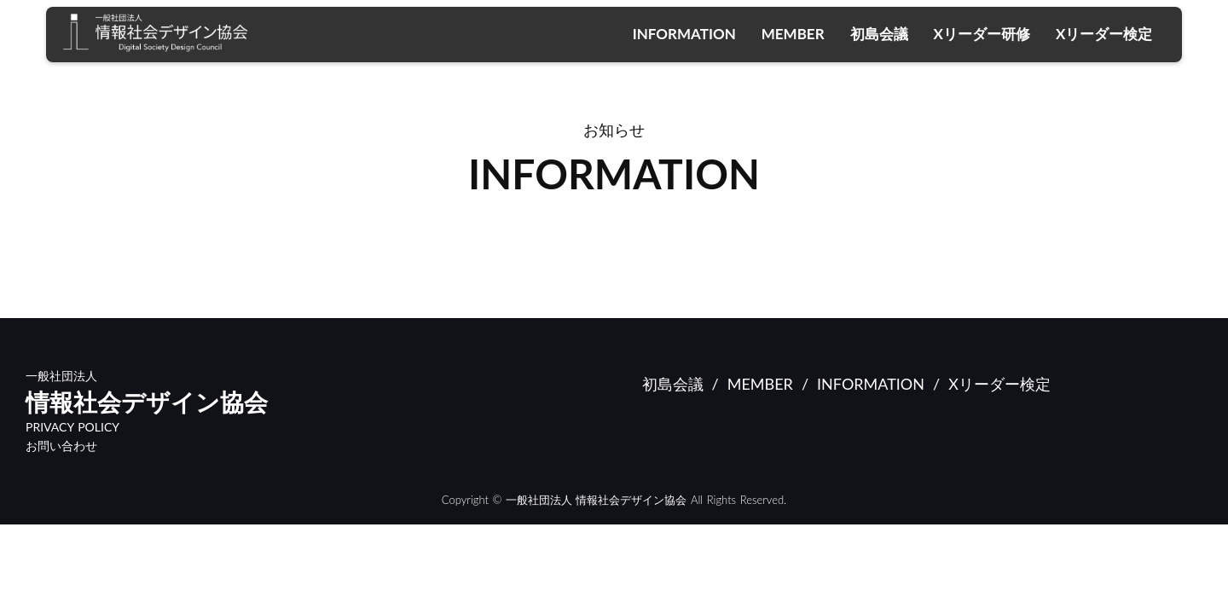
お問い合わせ (61, 446)
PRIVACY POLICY (72, 427)
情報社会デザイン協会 (147, 402)
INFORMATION (684, 34)
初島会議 (879, 34)
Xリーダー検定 (1104, 34)
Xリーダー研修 (982, 34)
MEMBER (793, 34)
